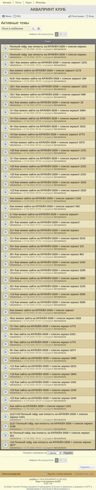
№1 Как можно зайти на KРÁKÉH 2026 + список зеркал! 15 (46, 102)
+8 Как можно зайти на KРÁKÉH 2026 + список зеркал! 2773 (47, 134)
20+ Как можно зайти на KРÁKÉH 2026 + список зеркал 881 (47, 254)
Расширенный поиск (38, 28)
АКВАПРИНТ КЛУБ (48, 9)
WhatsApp (41, 2)
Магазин (7, 2)
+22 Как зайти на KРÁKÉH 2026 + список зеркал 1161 (43, 382)
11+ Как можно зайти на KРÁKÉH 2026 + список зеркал (44, 230)
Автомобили (60, 49)
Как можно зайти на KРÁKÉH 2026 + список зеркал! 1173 (45, 70)
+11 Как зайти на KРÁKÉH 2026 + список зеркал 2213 (43, 366)
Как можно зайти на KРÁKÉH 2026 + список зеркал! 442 (45, 206)
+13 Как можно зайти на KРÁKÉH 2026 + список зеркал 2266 (47, 294)
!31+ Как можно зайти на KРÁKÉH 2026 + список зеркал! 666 (48, 94)
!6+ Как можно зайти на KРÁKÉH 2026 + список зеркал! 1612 (48, 126)
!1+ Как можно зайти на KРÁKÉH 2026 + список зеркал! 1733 (48, 158)
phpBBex (33, 479)
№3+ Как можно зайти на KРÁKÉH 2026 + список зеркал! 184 (48, 78)
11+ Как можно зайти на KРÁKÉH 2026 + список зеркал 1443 (47, 262)
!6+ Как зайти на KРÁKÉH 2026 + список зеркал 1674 (43, 350)
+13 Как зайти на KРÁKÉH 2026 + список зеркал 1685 (43, 358)
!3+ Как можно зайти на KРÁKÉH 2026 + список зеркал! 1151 (48, 118)
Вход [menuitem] (91, 16)
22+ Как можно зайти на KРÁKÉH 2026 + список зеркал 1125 (47, 286)
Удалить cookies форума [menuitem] (59, 474)
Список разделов (11, 474)
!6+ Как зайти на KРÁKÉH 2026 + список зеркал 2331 (43, 334)
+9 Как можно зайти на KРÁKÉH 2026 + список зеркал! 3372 (47, 142)
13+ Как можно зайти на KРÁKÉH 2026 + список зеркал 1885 (47, 278)
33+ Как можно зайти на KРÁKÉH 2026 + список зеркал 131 (47, 246)
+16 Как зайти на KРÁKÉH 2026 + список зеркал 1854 (43, 374)
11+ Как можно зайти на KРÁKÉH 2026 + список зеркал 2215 (47, 238)
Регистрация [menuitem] (78, 16)
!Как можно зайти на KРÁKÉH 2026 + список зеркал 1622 (45, 318)
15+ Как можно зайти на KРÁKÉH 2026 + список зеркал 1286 (47, 270)
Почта (18, 2)
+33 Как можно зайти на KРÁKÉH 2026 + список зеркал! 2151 (48, 166)
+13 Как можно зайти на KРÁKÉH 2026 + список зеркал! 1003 (48, 182)
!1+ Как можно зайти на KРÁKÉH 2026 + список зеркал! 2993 (48, 110)
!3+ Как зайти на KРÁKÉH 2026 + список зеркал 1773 (43, 326)
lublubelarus (15, 49)
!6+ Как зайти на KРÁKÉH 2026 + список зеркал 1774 (43, 342)
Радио (28, 2)
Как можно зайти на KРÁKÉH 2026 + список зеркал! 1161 (45, 198)
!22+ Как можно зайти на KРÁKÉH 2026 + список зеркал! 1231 (48, 62)
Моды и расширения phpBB (48, 481)
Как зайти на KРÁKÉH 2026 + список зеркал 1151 (40, 406)
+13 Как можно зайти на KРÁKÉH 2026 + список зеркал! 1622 (48, 190)
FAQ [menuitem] (18, 16)
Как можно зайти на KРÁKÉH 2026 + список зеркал (42, 310)
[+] (5, 487)
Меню (9, 16)
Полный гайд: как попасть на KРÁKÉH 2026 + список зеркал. (48, 46)
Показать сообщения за (42, 453)
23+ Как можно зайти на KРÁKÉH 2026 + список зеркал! (45, 222)
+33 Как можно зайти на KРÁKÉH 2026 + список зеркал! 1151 (48, 150)
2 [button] (61, 34)
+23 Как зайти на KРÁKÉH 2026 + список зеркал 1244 (43, 390)
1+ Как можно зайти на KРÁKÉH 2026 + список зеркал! (44, 214)
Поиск (33, 28)
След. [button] (65, 34)
